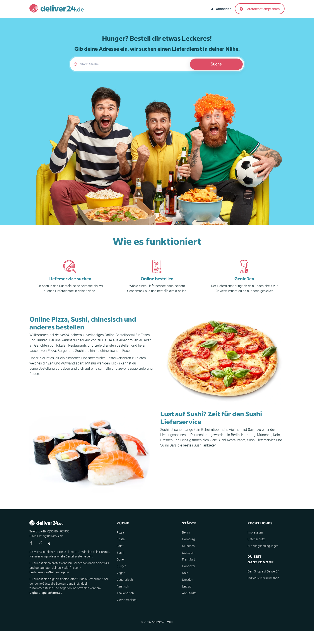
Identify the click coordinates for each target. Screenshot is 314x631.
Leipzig (185, 440)
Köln (276, 435)
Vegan (121, 573)
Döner (121, 559)
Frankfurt (188, 559)
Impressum (255, 532)
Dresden (166, 440)
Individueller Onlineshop (263, 578)
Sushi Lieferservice (261, 440)
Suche (216, 64)
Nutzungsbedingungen (262, 546)
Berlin (235, 435)
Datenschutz (256, 539)
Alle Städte (189, 593)
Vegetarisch (125, 579)
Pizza (52, 351)
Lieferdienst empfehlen (260, 9)
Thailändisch (125, 593)
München (264, 435)
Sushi (79, 351)
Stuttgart (188, 552)
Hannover (188, 566)
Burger (63, 351)
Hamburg (248, 435)
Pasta (121, 539)
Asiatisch (123, 586)
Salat (120, 546)
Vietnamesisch (127, 600)
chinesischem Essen (115, 351)
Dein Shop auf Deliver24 (263, 571)
